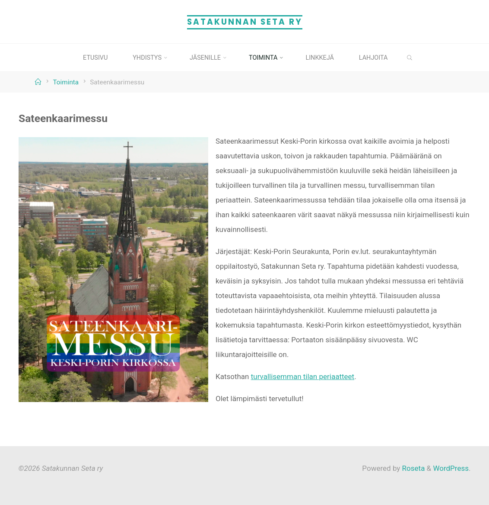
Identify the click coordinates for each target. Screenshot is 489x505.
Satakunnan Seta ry (244, 22)
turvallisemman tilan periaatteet (302, 376)
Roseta (412, 468)
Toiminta (66, 82)
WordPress (451, 468)
